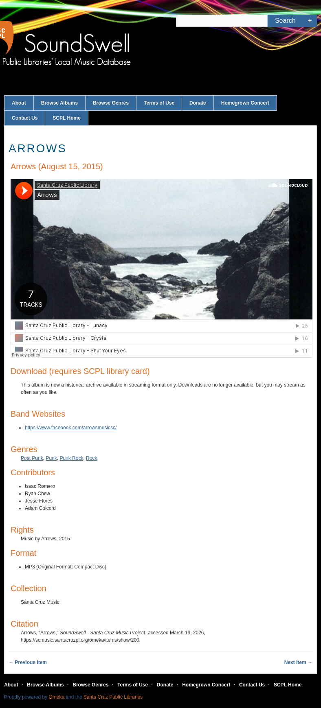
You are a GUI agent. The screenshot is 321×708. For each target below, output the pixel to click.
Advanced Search (310, 21)
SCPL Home (66, 118)
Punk (51, 458)
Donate (197, 103)
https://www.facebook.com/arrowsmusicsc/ (71, 427)
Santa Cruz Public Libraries (113, 697)
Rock (91, 458)
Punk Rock (71, 458)
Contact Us (24, 118)
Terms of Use (159, 103)
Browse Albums (59, 103)
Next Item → (298, 662)
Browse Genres (111, 103)
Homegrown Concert (245, 103)
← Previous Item (28, 662)
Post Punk (32, 458)
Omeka (56, 697)
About (19, 103)
